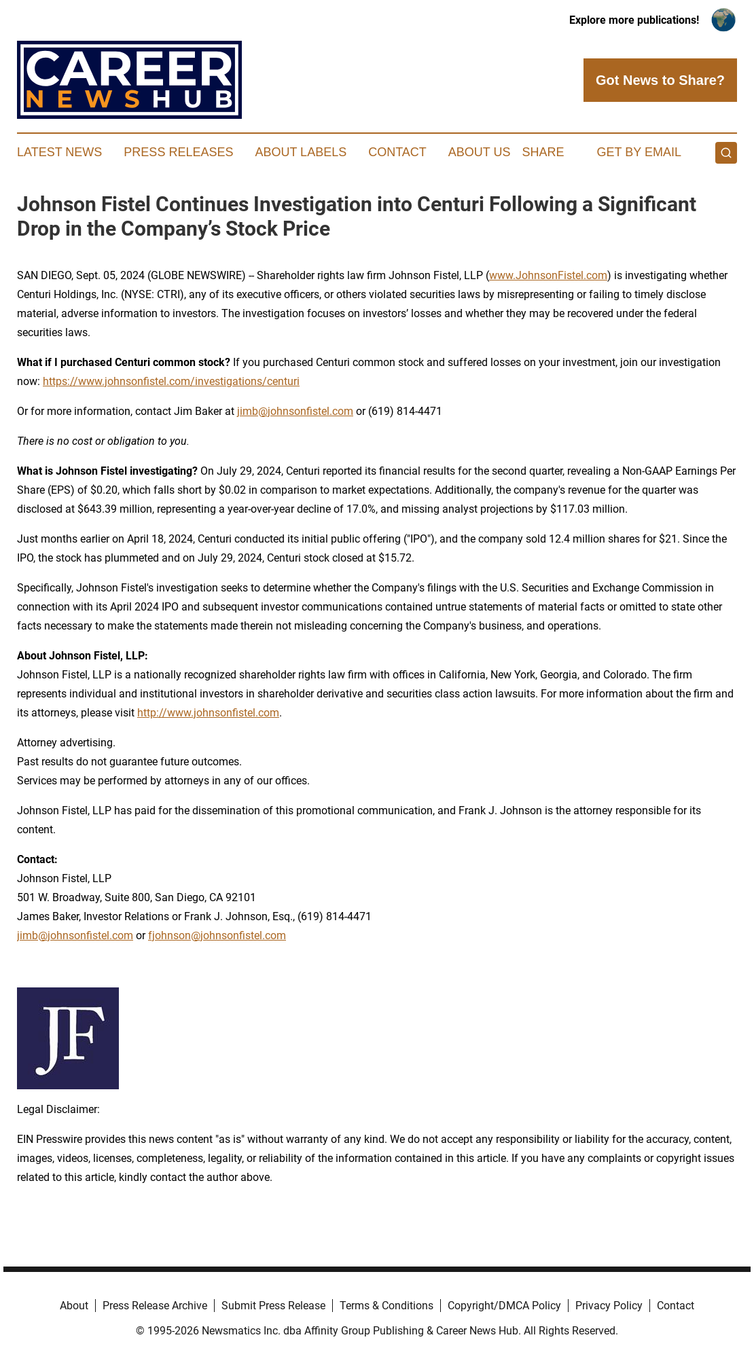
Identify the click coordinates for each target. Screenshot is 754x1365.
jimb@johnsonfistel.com (75, 935)
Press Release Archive (155, 1305)
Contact (397, 152)
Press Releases (178, 152)
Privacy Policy (609, 1305)
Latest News (59, 152)
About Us (479, 152)
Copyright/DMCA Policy (504, 1305)
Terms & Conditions (386, 1305)
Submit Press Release (273, 1305)
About (74, 1305)
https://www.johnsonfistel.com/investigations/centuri (171, 381)
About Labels (300, 152)
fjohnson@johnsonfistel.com (217, 935)
